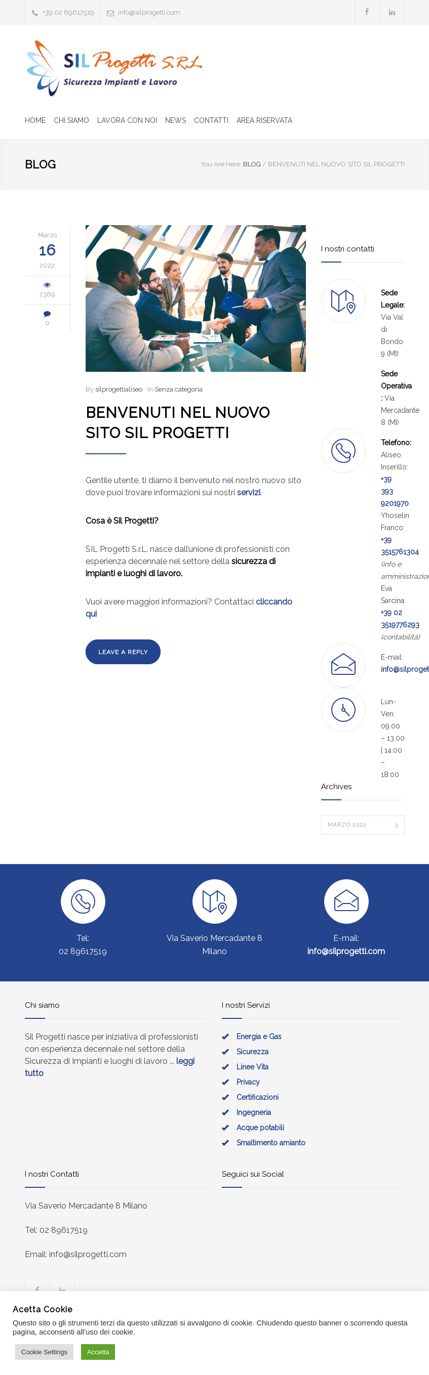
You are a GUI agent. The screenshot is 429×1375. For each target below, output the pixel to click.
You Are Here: (221, 164)
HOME (35, 120)
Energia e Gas (259, 1037)
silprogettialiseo (118, 389)
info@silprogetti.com (149, 12)
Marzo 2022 (363, 825)
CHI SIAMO (71, 120)
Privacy (248, 1082)
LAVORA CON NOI (127, 120)
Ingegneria (254, 1112)
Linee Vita (252, 1067)
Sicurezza (252, 1052)
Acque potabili (260, 1128)
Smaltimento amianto (271, 1143)
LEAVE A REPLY (123, 652)
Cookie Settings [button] (44, 1352)
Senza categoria (178, 389)
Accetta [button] (98, 1352)
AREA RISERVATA (264, 120)
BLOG (40, 164)
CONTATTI (211, 120)
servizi (248, 492)
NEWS (175, 120)
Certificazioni (258, 1097)
